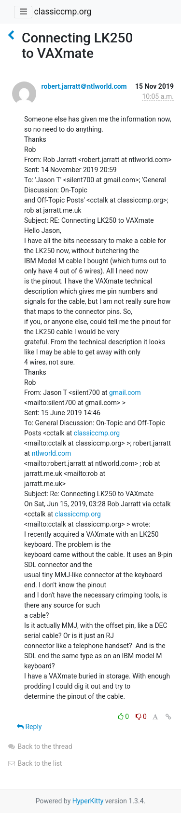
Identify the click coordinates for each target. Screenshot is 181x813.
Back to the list (34, 763)
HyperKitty (88, 801)
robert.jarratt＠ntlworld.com (83, 86)
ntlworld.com (51, 453)
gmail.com (125, 392)
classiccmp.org (62, 11)
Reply (29, 727)
